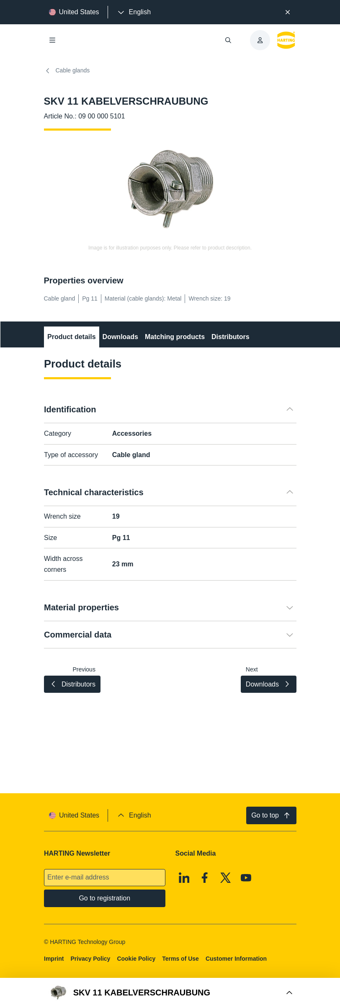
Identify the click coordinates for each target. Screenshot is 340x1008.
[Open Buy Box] (170, 993)
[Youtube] (246, 878)
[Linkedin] (184, 878)
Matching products (174, 336)
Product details (71, 336)
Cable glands (67, 71)
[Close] (287, 12)
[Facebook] (205, 878)
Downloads (120, 336)
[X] (225, 878)
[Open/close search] (228, 40)
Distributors (230, 336)
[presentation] (133, 12)
